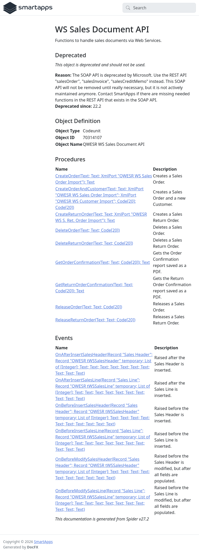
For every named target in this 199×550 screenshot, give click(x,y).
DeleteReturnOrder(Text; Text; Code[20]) (94, 243)
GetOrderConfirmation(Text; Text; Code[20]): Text (102, 262)
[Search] (159, 8)
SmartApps (43, 541)
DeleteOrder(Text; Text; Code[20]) (87, 230)
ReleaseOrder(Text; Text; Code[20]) (88, 307)
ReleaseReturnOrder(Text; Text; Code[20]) (95, 320)
